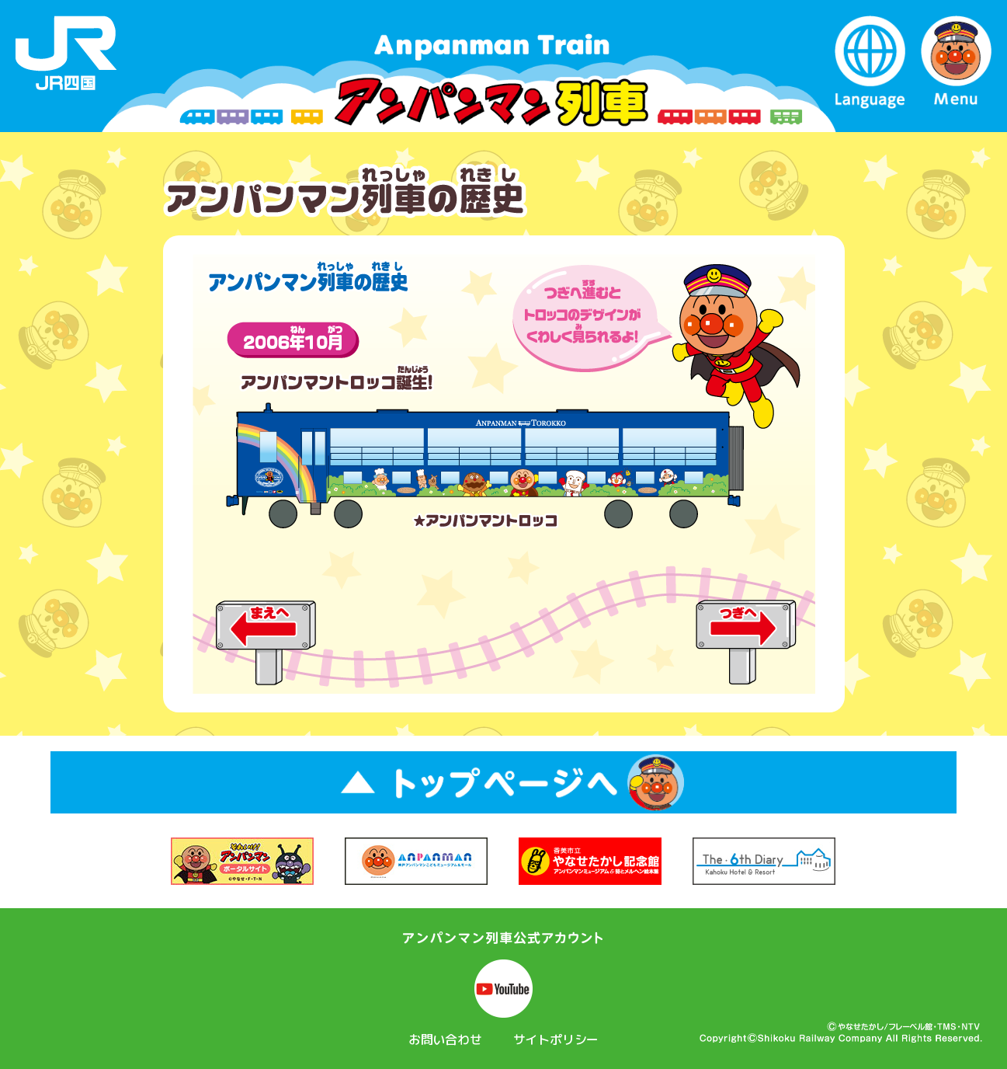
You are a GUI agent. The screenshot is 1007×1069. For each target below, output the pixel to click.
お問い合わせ (445, 1039)
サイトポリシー (556, 1039)
